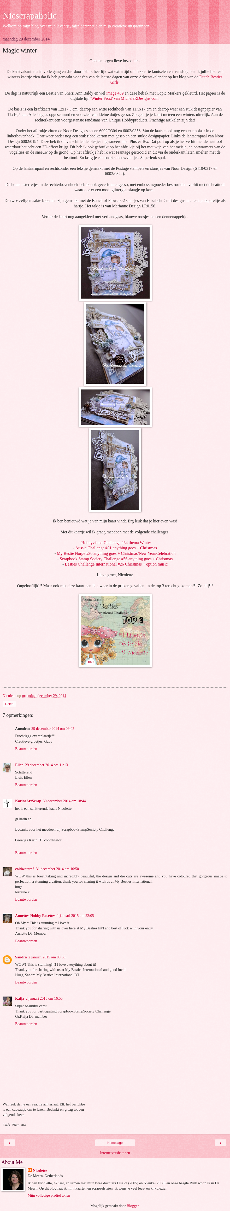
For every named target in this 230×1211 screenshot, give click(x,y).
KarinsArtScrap (28, 801)
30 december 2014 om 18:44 (64, 801)
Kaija (19, 998)
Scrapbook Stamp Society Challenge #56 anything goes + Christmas (116, 559)
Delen (9, 704)
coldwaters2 (24, 869)
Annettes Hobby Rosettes (35, 915)
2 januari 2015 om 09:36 (47, 957)
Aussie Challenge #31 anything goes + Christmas (116, 548)
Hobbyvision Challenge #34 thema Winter (116, 542)
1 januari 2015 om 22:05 (75, 915)
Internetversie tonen (115, 1153)
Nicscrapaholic (30, 15)
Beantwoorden (26, 749)
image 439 (114, 93)
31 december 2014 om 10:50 (57, 869)
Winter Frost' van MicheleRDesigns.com (124, 98)
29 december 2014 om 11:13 (46, 765)
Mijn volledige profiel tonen (49, 1195)
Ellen (19, 765)
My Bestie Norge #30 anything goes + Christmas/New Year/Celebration (116, 553)
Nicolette (40, 1170)
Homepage (115, 1143)
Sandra (21, 957)
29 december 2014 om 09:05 (52, 728)
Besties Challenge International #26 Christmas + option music (116, 564)
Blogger (133, 1206)
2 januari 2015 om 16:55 (44, 998)
